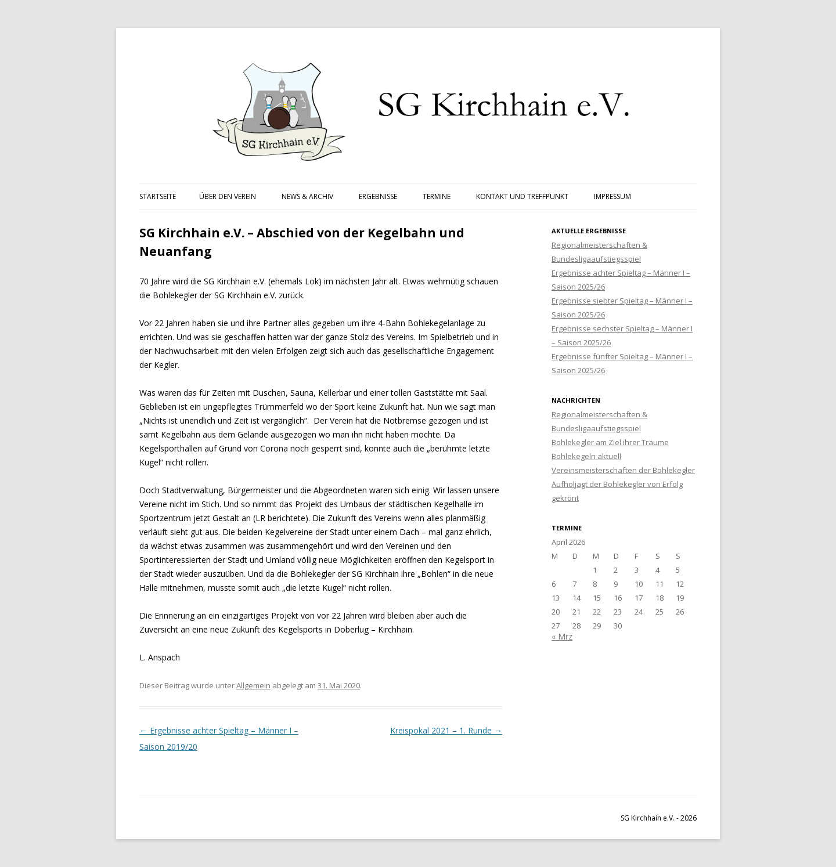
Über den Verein (227, 196)
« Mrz (562, 636)
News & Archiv (307, 196)
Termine (437, 196)
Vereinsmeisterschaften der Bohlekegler (623, 470)
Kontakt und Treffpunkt (522, 196)
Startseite (157, 196)
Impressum (612, 196)
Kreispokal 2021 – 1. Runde (446, 730)
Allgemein (253, 685)
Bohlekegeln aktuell (586, 456)
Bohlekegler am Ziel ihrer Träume (610, 442)
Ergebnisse (378, 196)
